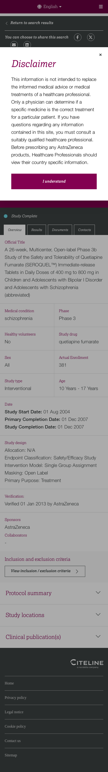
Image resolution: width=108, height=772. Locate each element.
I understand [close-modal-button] (54, 181)
